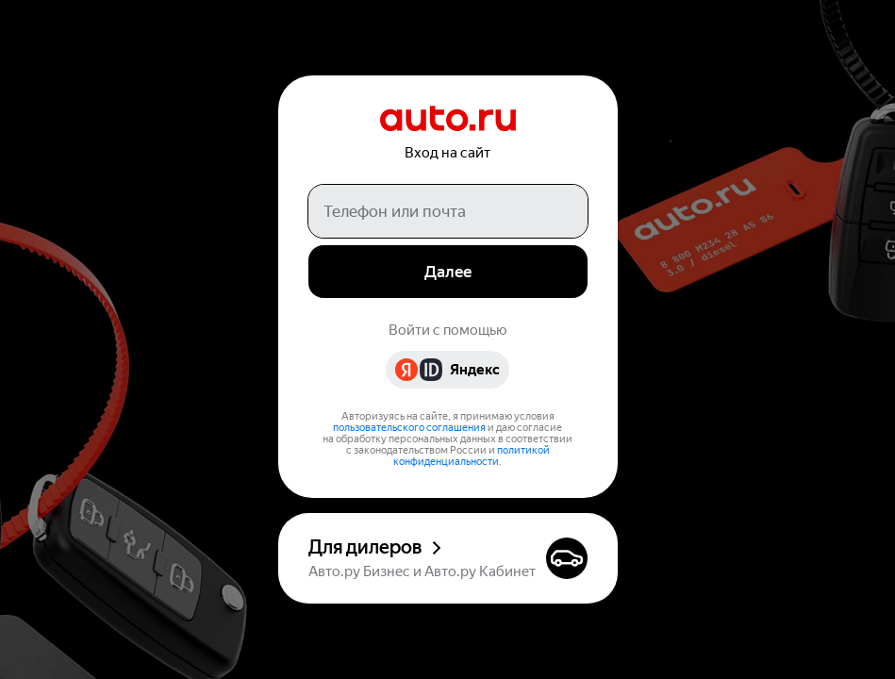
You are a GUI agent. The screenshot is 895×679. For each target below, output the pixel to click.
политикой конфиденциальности (471, 456)
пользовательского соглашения (409, 428)
